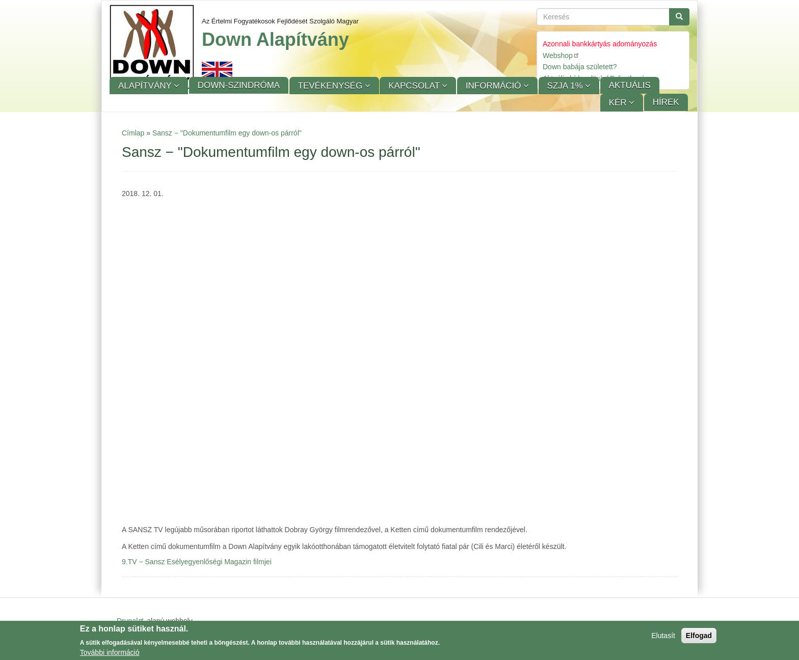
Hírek (666, 102)
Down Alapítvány (275, 39)
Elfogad (699, 635)
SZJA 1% (566, 86)
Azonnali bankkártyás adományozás (600, 44)
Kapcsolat (415, 86)
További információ (110, 652)
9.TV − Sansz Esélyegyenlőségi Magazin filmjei (197, 562)
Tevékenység (331, 86)
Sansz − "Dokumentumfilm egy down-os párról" (227, 133)
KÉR (619, 102)
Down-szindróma (239, 85)
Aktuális (630, 85)
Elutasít (663, 635)
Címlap (133, 133)
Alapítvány (146, 86)
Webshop (561, 55)
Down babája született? (580, 67)
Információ (494, 86)
